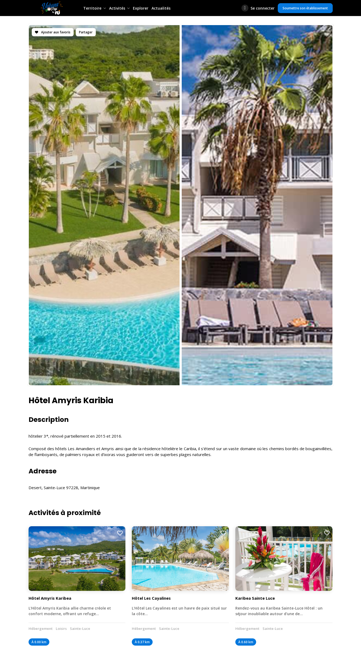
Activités (117, 8)
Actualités (161, 8)
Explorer (140, 8)
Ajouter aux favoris (52, 32)
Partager (86, 32)
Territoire (92, 8)
